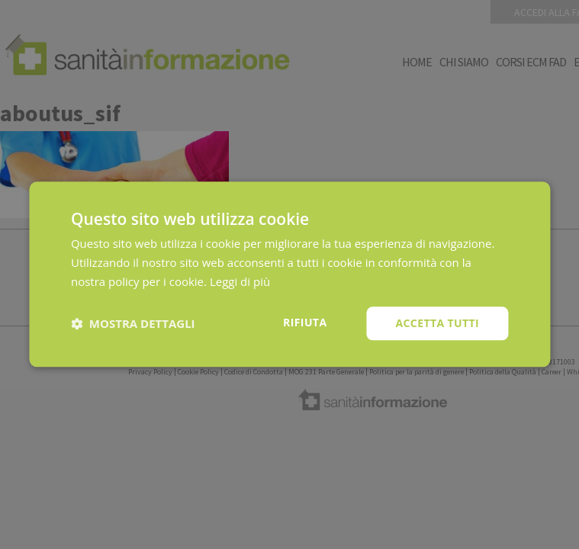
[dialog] (289, 274)
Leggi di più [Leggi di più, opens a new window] (240, 281)
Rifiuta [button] (304, 322)
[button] (133, 323)
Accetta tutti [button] (437, 323)
